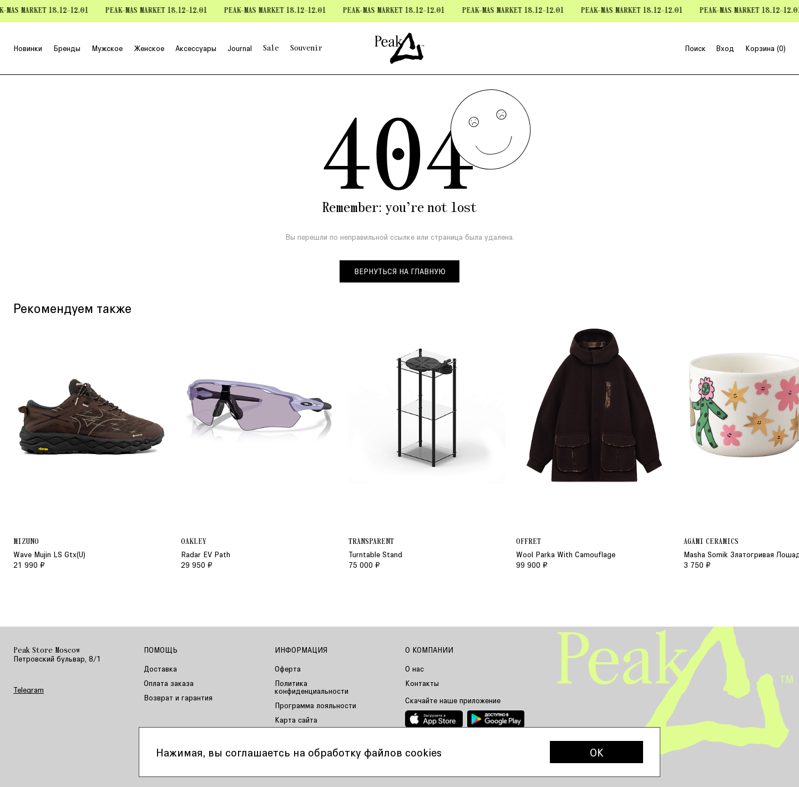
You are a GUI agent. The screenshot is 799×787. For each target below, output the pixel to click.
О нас (414, 668)
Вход (725, 48)
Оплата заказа (169, 683)
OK (597, 752)
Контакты (422, 683)
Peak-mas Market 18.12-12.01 (160, 11)
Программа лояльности (315, 705)
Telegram (28, 690)
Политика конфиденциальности (311, 686)
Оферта (288, 668)
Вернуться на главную (400, 271)
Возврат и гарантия (178, 697)
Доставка (160, 668)
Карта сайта (296, 719)
